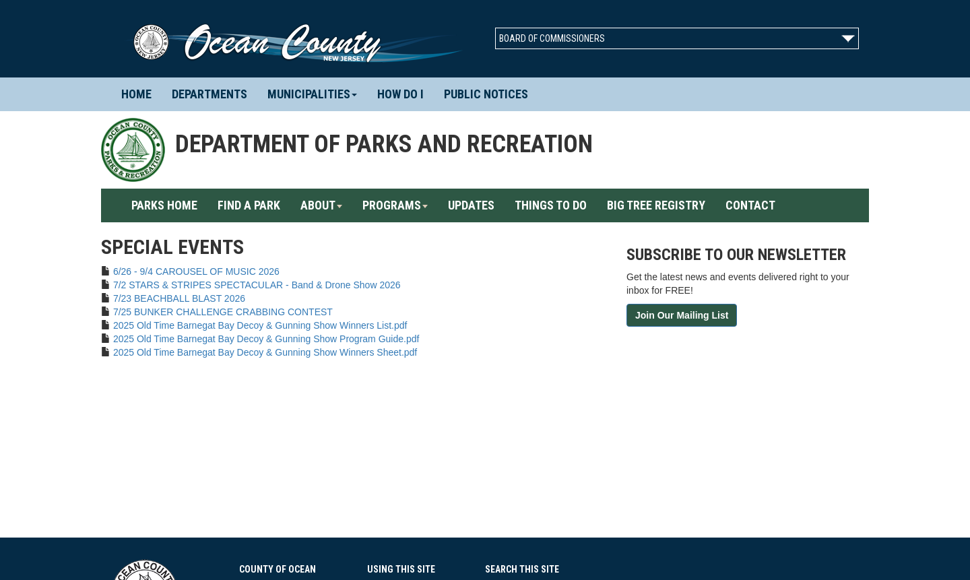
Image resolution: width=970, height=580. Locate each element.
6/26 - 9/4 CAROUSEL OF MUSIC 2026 (196, 271)
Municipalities (312, 94)
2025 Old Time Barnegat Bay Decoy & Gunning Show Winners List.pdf (260, 325)
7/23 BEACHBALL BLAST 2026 (179, 298)
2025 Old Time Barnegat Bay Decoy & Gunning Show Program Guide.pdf (266, 338)
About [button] (321, 205)
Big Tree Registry (656, 205)
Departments (214, 93)
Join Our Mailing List (681, 315)
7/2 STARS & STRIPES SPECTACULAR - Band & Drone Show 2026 (257, 285)
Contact (750, 205)
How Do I (400, 94)
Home (141, 93)
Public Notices (486, 94)
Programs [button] (395, 205)
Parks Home (169, 204)
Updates (471, 205)
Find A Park (249, 205)
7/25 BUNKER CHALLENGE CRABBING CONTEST (223, 312)
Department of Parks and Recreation (384, 144)
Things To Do (551, 205)
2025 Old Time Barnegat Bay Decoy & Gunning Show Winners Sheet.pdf (265, 352)
